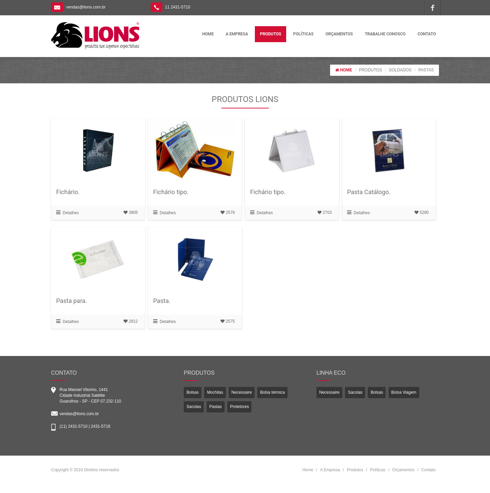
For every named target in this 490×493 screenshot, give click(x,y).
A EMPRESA (237, 34)
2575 (227, 321)
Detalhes (67, 212)
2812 (131, 321)
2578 (227, 212)
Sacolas (193, 406)
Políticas (377, 470)
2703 (324, 212)
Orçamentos (403, 470)
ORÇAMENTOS (339, 34)
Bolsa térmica (272, 392)
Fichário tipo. (171, 192)
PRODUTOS (270, 34)
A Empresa (330, 470)
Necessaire (241, 392)
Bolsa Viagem (403, 392)
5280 (421, 212)
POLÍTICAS (303, 34)
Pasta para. (71, 300)
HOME (208, 34)
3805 (131, 212)
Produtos (355, 470)
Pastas (215, 406)
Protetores (239, 406)
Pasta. (161, 300)
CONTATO (427, 34)
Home (307, 470)
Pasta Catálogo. (368, 192)
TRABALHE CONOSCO (385, 34)
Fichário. (68, 192)
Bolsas (192, 392)
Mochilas (215, 392)
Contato (428, 470)
